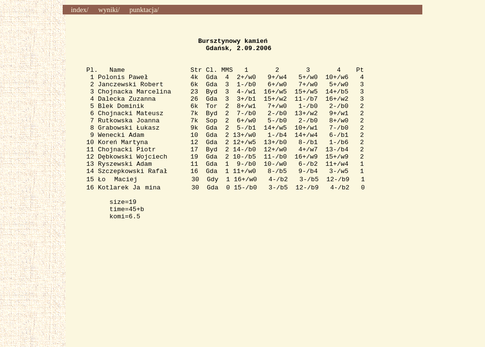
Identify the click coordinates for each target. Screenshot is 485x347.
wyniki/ (109, 9)
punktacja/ (144, 9)
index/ (80, 9)
